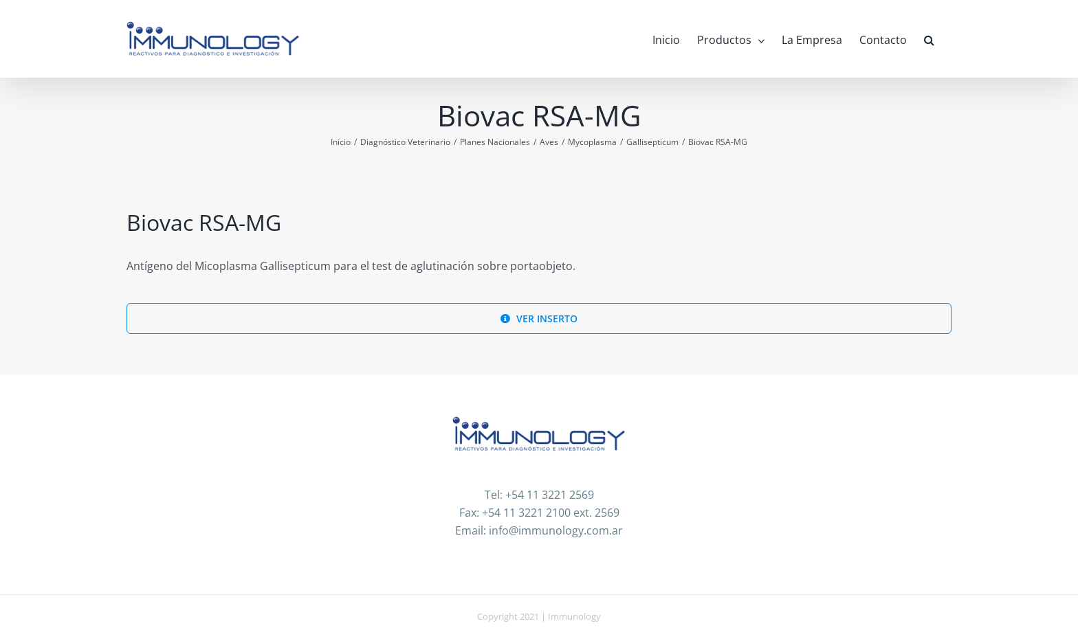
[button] (929, 39)
